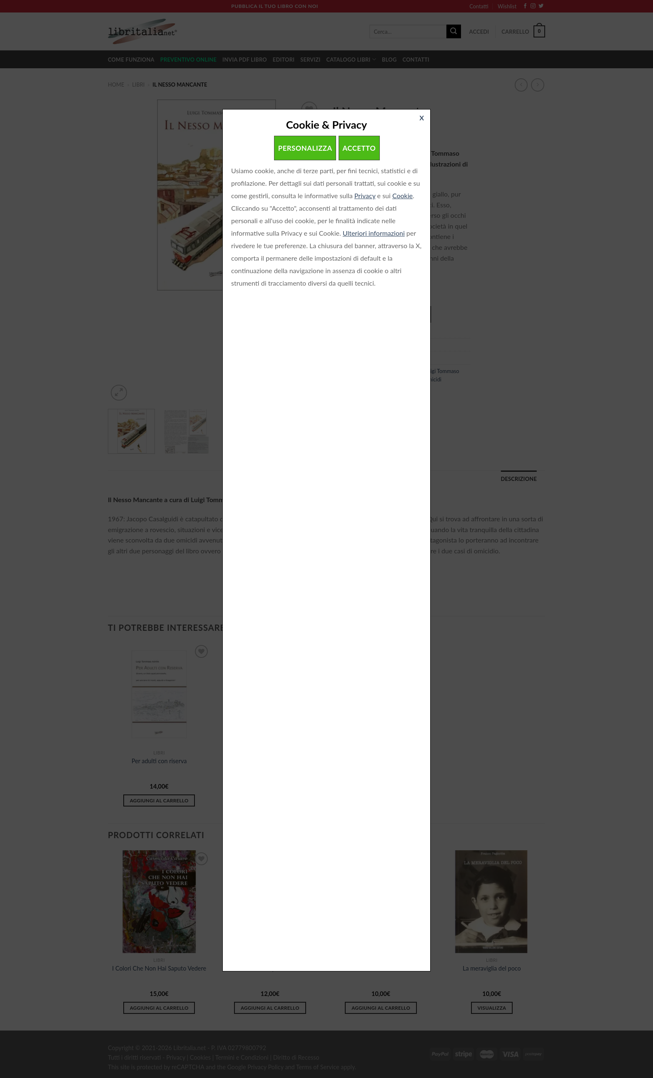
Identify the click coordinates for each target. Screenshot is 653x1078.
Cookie (402, 195)
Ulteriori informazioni (374, 233)
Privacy (365, 195)
